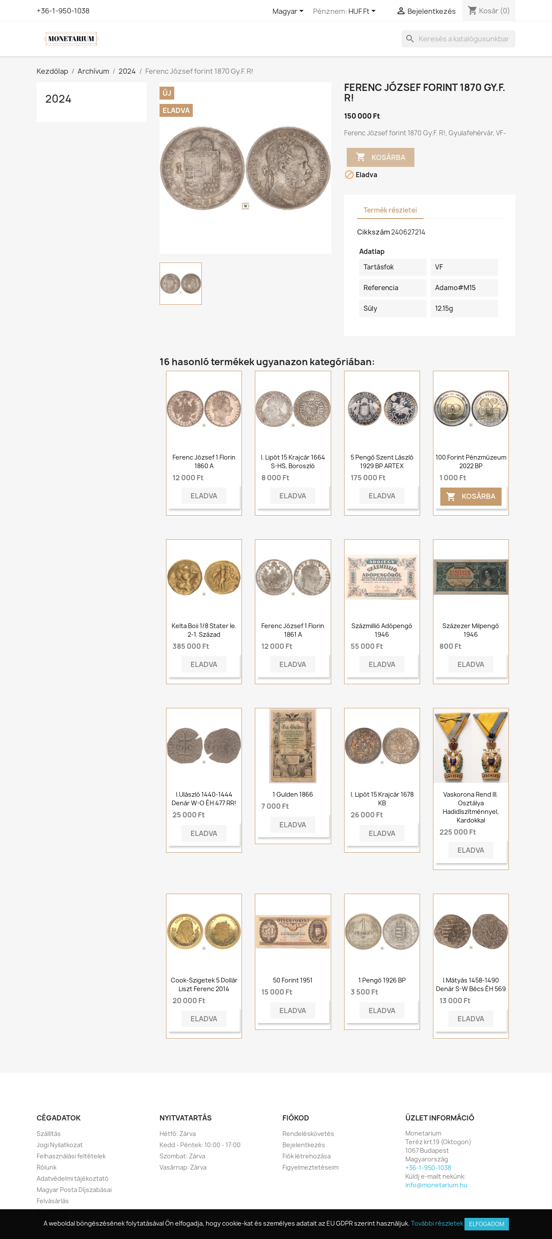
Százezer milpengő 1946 (470, 630)
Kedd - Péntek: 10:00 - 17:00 (200, 1145)
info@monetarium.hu (436, 1185)
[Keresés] (458, 38)
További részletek (437, 1223)
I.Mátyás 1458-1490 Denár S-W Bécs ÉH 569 (471, 984)
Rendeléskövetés (308, 1133)
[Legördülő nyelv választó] (290, 11)
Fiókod (295, 1118)
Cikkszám (373, 232)
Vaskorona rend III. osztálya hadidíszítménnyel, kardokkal (471, 807)
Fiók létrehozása (306, 1156)
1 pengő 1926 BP (382, 980)
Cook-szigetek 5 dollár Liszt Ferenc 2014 (204, 984)
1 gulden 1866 (293, 794)
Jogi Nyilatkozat (60, 1145)
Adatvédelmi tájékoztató (73, 1178)
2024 (58, 98)
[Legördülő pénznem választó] (363, 11)
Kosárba (380, 157)
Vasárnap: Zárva (183, 1167)
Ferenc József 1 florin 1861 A (292, 630)
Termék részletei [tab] (390, 210)
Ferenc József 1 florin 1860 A (203, 461)
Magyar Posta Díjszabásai (74, 1190)
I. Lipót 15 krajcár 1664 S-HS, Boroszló (293, 461)
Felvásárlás (53, 1201)
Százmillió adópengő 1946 (381, 630)
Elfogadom (486, 1224)
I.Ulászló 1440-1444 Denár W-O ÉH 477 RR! (204, 798)
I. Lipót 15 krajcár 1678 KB (382, 798)
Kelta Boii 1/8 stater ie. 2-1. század (204, 630)
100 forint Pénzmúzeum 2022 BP (471, 461)
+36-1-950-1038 (63, 11)
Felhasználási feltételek (71, 1156)
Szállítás (49, 1133)
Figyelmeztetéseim (310, 1167)
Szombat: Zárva (182, 1156)
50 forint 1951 (293, 980)
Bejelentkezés (303, 1145)
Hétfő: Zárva (178, 1133)
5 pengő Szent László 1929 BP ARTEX (382, 461)
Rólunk (46, 1167)
